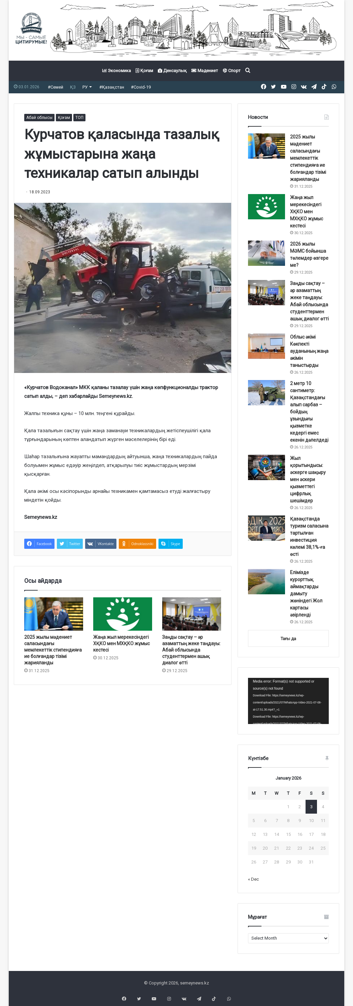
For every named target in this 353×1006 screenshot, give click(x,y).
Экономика (116, 70)
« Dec (253, 879)
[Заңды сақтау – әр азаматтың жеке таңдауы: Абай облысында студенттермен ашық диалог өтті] (191, 614)
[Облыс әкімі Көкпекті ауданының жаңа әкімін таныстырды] (266, 346)
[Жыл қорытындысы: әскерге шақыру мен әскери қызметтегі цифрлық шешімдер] (266, 467)
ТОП (79, 117)
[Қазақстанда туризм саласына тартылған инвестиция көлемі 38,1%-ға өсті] (266, 528)
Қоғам (144, 70)
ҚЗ (73, 87)
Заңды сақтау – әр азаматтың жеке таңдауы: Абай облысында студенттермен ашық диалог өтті (191, 649)
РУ (84, 87)
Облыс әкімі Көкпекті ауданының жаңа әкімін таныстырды (309, 351)
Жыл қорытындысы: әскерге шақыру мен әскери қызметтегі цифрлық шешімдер (308, 479)
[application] (288, 701)
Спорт (232, 70)
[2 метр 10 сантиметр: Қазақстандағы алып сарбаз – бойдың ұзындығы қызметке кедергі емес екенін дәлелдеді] (266, 392)
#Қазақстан (111, 87)
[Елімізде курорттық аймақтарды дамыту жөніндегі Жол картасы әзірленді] (266, 581)
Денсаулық (172, 70)
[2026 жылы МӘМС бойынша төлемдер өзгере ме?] (266, 253)
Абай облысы (39, 117)
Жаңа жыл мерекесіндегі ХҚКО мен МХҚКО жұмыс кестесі (121, 643)
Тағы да (288, 638)
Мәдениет (204, 70)
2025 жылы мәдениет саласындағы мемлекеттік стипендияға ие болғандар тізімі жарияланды (53, 649)
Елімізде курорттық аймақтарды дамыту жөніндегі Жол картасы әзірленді (306, 594)
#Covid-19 (141, 87)
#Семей (55, 87)
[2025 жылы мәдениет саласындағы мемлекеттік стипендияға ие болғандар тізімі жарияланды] (53, 614)
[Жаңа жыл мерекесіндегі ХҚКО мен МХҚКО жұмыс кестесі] (122, 614)
